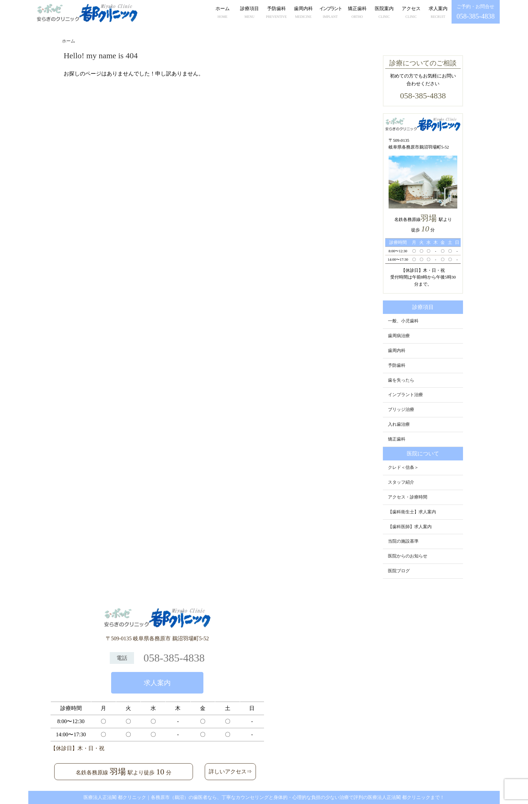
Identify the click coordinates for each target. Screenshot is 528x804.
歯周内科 (303, 13)
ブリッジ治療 (401, 409)
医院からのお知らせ (407, 556)
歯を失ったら (401, 380)
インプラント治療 (405, 394)
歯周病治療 (399, 335)
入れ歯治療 (399, 424)
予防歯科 (276, 13)
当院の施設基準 (403, 541)
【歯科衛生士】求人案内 (412, 512)
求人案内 (438, 13)
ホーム (222, 13)
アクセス (411, 13)
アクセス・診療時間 (407, 497)
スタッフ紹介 (401, 482)
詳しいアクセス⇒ (230, 771)
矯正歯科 (357, 13)
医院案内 (384, 13)
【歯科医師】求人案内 (410, 526)
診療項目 (249, 13)
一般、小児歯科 (403, 321)
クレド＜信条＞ (403, 467)
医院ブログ (399, 571)
